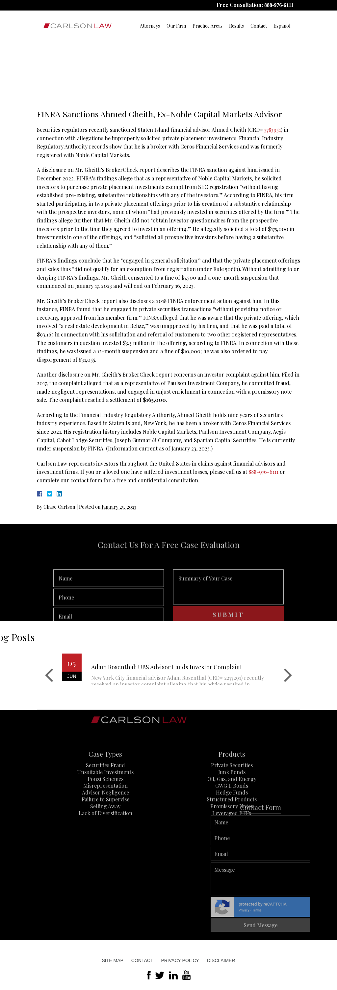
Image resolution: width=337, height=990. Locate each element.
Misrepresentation (105, 801)
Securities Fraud (105, 780)
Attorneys (150, 26)
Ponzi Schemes (105, 794)
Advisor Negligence (105, 808)
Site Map (112, 960)
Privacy (316, 910)
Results (236, 26)
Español (281, 26)
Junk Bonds (232, 787)
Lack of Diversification (105, 828)
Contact (258, 26)
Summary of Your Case (228, 599)
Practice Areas (207, 26)
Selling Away (105, 821)
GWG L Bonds (231, 801)
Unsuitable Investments (105, 787)
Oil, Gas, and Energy (231, 794)
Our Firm (176, 26)
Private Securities (232, 780)
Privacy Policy (180, 960)
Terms (328, 910)
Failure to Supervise (105, 815)
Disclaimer (221, 960)
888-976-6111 (279, 5)
